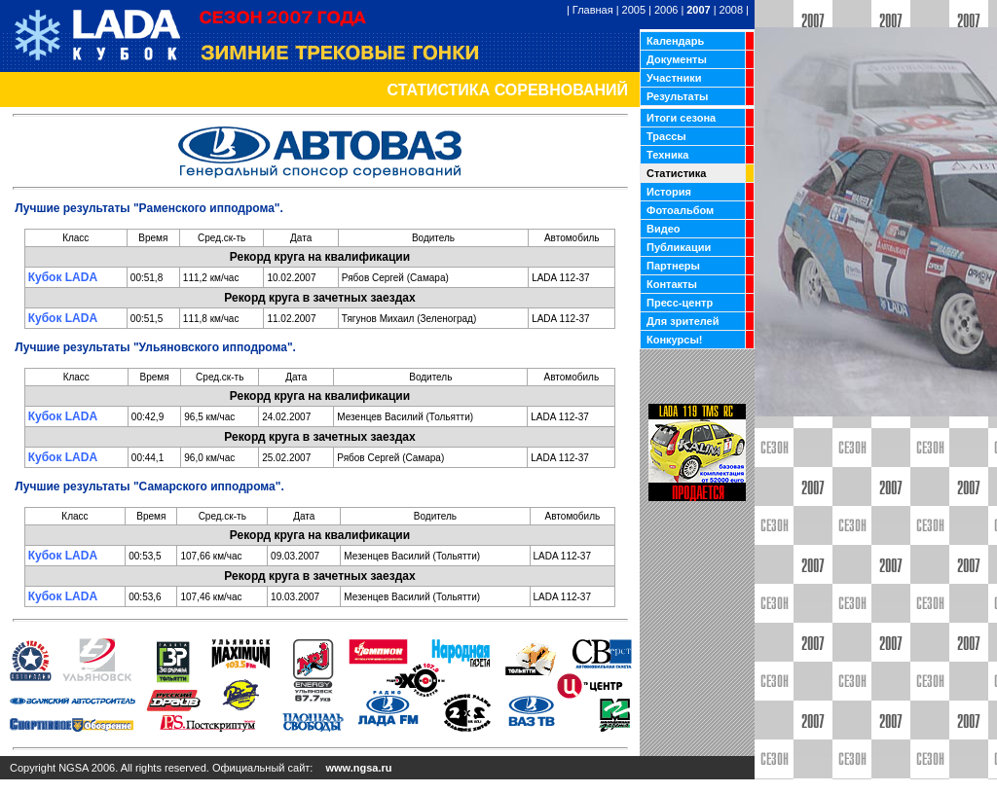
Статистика (676, 173)
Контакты (671, 284)
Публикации (678, 247)
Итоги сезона (681, 118)
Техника (667, 155)
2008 (731, 10)
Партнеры (673, 265)
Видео (663, 228)
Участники (674, 78)
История (668, 192)
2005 (634, 10)
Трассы (666, 136)
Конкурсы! (674, 339)
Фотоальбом (680, 210)
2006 (666, 10)
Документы (676, 59)
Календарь (675, 41)
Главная (592, 10)
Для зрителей (682, 321)
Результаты (677, 96)
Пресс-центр (679, 302)
